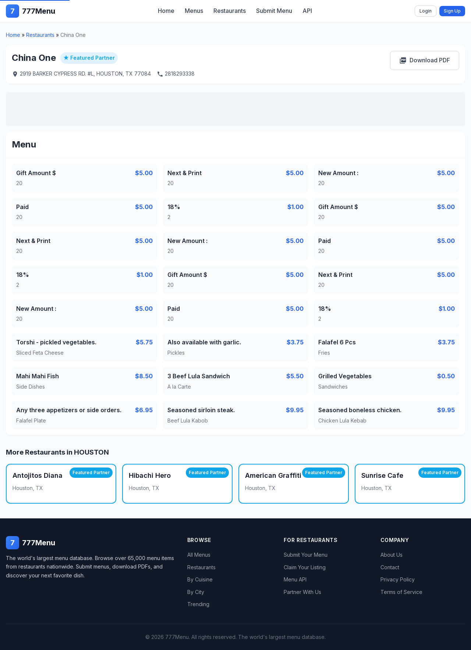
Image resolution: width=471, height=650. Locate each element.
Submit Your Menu (305, 555)
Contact (389, 567)
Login (425, 11)
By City (195, 592)
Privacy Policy (397, 579)
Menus (194, 10)
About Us (391, 555)
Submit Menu (274, 10)
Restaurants (229, 10)
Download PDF (424, 60)
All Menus (198, 555)
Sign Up (452, 11)
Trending (198, 604)
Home (166, 10)
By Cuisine (200, 579)
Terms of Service (401, 592)
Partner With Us (302, 592)
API (307, 10)
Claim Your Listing (305, 567)
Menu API (295, 579)
